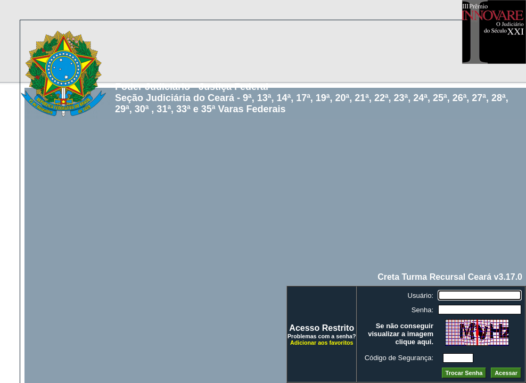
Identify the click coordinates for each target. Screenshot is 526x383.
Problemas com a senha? (321, 336)
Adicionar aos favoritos (321, 342)
